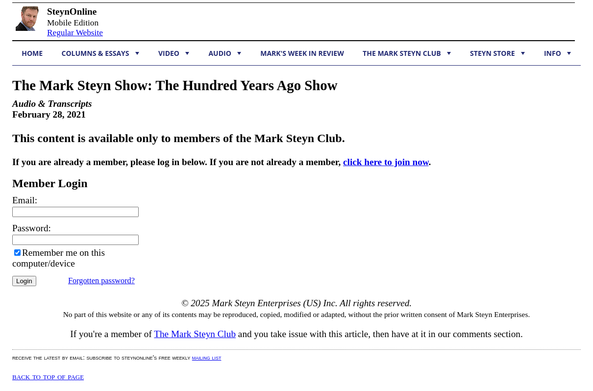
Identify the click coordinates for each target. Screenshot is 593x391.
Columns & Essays (100, 53)
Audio (224, 53)
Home (32, 53)
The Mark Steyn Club (407, 53)
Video (173, 53)
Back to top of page (48, 376)
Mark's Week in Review (302, 53)
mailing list (207, 357)
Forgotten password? (101, 280)
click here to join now (385, 162)
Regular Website (75, 32)
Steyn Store (497, 53)
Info (557, 53)
